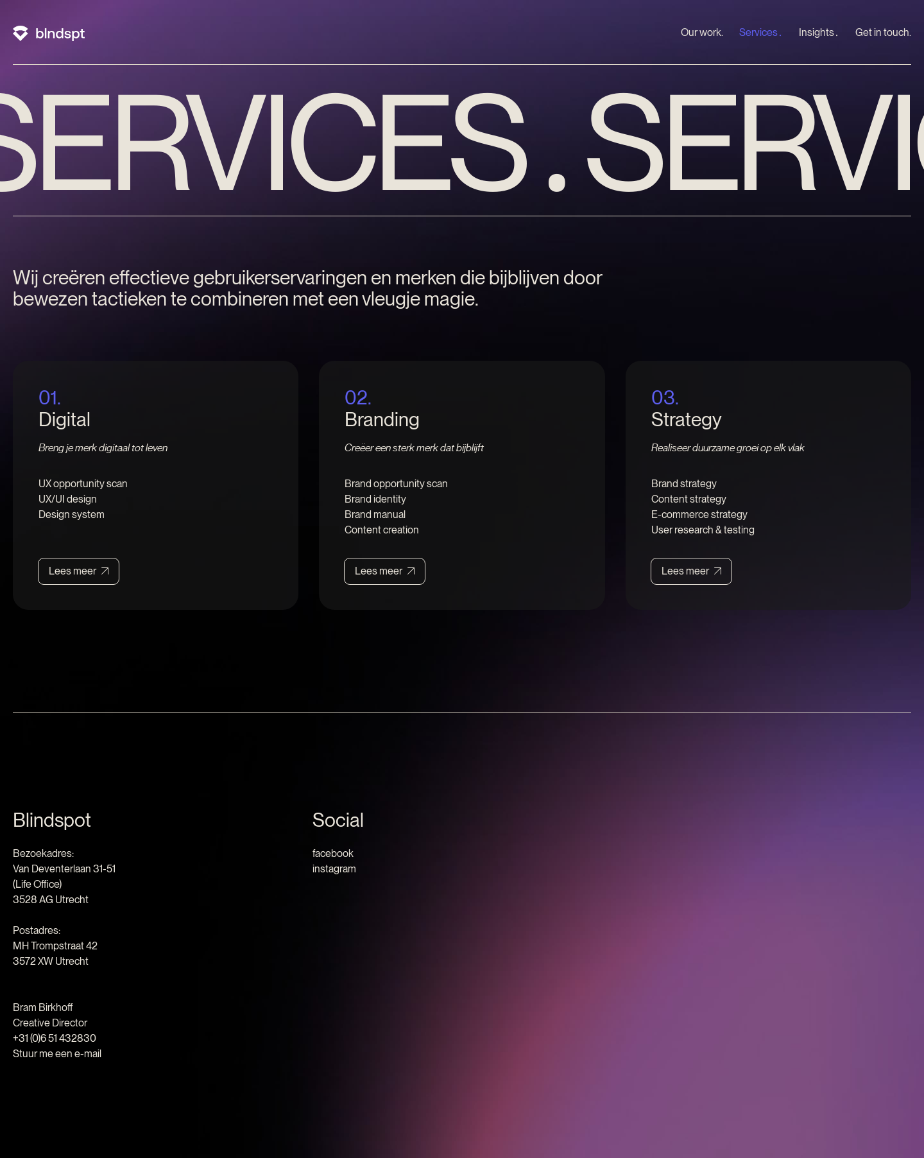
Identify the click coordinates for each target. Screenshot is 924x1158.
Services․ (761, 32)
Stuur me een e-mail (57, 1054)
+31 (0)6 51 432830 (54, 1038)
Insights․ (819, 32)
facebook (333, 853)
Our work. (702, 32)
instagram (334, 869)
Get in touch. (883, 32)
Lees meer (72, 571)
